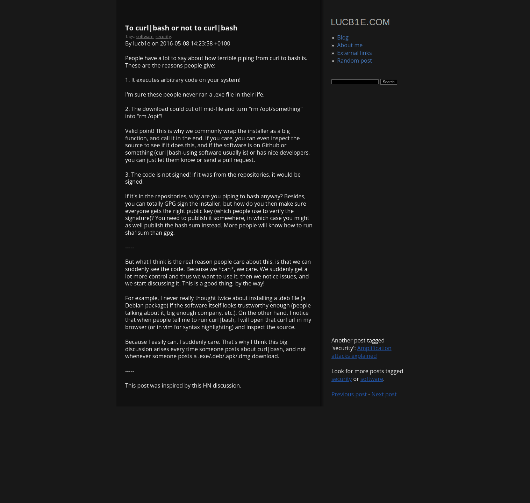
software (371, 379)
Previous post (349, 394)
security (341, 379)
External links (354, 53)
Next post (384, 394)
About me (350, 45)
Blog (343, 37)
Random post (354, 60)
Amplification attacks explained (361, 352)
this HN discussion (216, 385)
